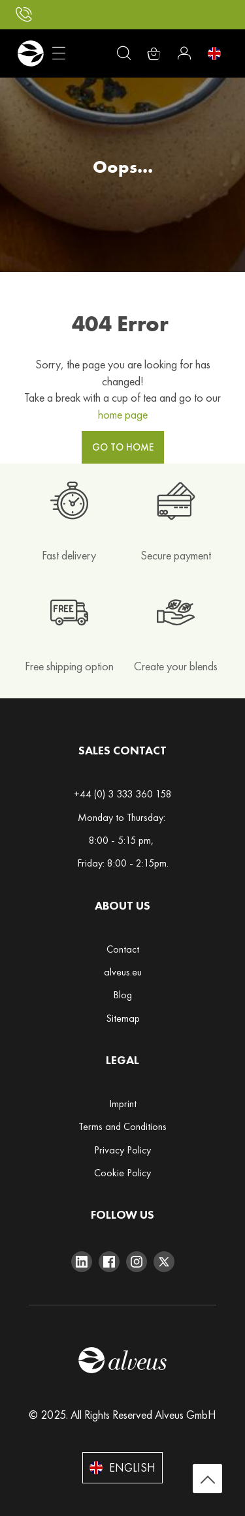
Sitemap (123, 1018)
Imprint (123, 1103)
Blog (122, 995)
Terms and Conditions (122, 1126)
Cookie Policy (122, 1173)
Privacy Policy (122, 1150)
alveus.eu (123, 972)
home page (123, 414)
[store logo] (30, 53)
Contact (122, 949)
